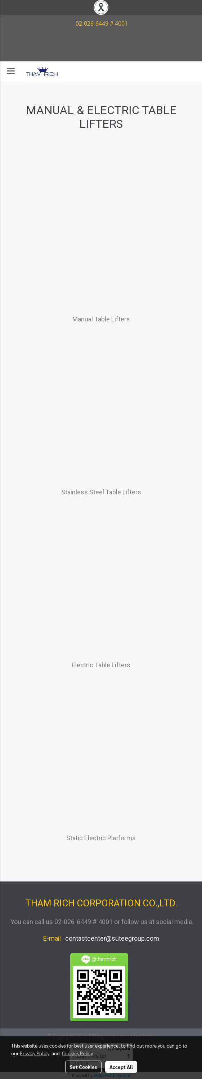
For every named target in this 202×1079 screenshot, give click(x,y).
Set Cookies (83, 1066)
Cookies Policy (77, 1053)
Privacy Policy (34, 1053)
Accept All (121, 1066)
